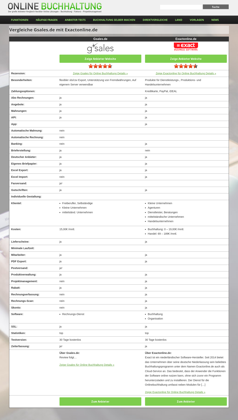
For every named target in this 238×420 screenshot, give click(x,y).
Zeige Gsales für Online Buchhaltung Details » (100, 73)
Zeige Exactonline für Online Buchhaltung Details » (186, 73)
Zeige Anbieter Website (100, 59)
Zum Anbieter (100, 401)
